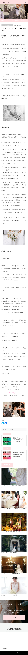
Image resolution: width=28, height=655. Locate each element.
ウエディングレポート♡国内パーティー (10, 531)
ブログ (6, 20)
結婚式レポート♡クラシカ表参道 (9, 552)
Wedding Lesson (14, 393)
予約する (14, 617)
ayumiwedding (14, 628)
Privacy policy (4, 648)
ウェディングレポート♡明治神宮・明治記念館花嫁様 (13, 486)
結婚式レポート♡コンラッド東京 (9, 595)
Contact (2, 644)
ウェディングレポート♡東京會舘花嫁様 (10, 573)
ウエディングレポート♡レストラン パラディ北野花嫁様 (13, 509)
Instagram (14, 640)
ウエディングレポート (14, 20)
